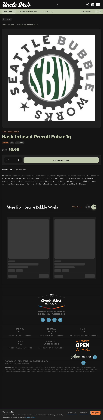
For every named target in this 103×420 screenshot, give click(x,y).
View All (77, 207)
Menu (12, 25)
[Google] (60, 320)
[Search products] (87, 4)
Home (4, 25)
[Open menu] (97, 4)
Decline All (72, 413)
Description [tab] (7, 170)
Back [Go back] (6, 19)
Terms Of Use (23, 361)
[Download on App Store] (96, 11)
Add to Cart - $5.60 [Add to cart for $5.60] (61, 160)
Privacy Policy (30, 417)
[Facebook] (43, 320)
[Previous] (87, 206)
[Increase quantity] (18, 160)
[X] (49, 320)
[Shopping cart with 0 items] (92, 4)
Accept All (95, 413)
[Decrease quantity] (7, 160)
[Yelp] (54, 320)
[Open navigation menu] (58, 4)
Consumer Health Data (39, 361)
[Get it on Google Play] (99, 11)
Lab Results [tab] (20, 170)
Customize (83, 413)
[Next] (93, 206)
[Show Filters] (9, 12)
